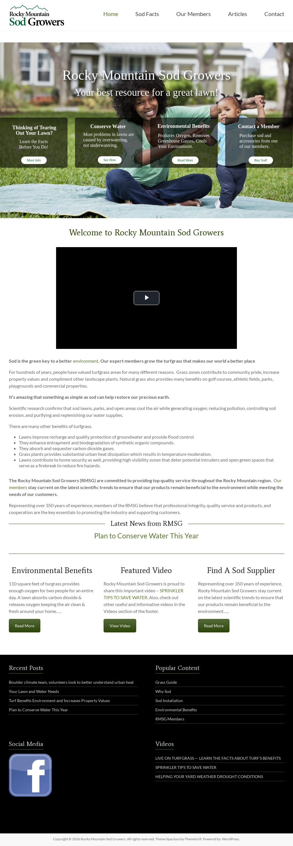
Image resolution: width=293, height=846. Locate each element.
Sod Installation (169, 700)
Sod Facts (147, 13)
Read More (24, 625)
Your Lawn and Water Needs (34, 691)
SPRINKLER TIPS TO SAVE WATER (185, 767)
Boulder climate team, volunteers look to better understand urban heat (71, 682)
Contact (274, 13)
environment (85, 361)
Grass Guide (166, 682)
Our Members (193, 13)
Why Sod (163, 691)
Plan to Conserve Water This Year (146, 536)
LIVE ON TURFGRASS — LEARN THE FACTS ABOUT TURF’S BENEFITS (218, 758)
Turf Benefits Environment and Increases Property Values (59, 700)
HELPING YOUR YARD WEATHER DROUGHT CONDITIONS (209, 776)
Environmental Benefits (176, 709)
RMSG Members (169, 718)
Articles (237, 13)
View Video (120, 625)
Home (110, 13)
